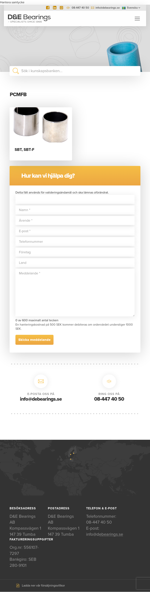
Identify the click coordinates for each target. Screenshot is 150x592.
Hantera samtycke (12, 2)
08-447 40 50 (109, 399)
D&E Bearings (29, 18)
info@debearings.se (108, 7)
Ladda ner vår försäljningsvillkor (43, 586)
